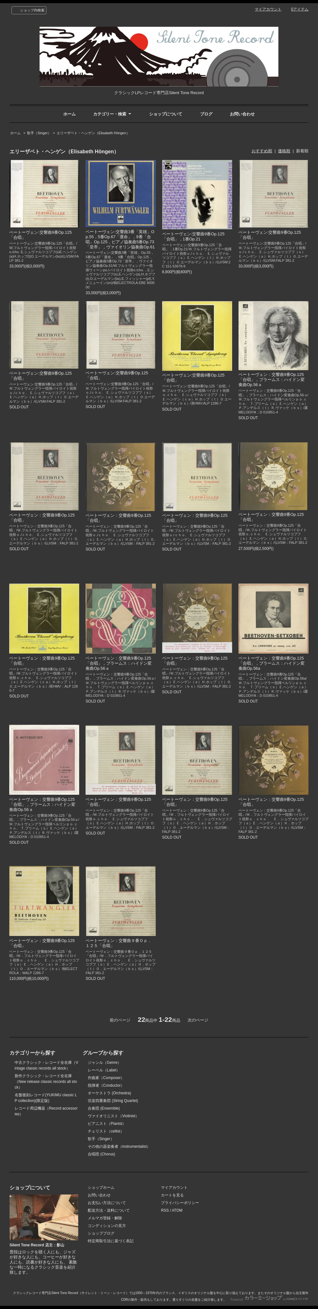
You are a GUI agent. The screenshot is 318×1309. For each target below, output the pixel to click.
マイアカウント (268, 9)
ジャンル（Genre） (104, 1062)
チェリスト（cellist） (106, 1131)
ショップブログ (101, 1233)
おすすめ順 (262, 151)
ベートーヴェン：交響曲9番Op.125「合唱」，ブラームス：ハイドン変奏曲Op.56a (271, 663)
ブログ (206, 114)
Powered (269, 1299)
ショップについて (165, 114)
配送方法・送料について (109, 1210)
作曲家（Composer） (106, 1078)
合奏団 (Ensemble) (104, 1108)
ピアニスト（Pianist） (107, 1123)
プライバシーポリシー (180, 1203)
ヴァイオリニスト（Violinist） (113, 1116)
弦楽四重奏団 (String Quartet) (113, 1100)
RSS (165, 1210)
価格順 (284, 151)
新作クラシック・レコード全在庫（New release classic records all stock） (46, 1082)
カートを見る (172, 1195)
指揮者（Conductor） (106, 1085)
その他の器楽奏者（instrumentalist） (119, 1146)
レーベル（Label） (104, 1070)
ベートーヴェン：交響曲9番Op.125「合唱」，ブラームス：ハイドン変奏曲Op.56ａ (271, 379)
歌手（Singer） (39, 133)
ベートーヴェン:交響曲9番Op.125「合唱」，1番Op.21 (193, 236)
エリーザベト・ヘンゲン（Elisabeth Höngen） (93, 133)
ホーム (69, 114)
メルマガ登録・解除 (105, 1218)
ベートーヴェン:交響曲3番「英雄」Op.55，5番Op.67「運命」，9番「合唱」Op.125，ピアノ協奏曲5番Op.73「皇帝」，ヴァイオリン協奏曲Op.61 (120, 239)
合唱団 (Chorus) (101, 1154)
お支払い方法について (107, 1203)
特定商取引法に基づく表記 (111, 1241)
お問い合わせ (242, 114)
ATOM (177, 1210)
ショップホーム (101, 1187)
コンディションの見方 (107, 1225)
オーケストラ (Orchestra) (109, 1093)
